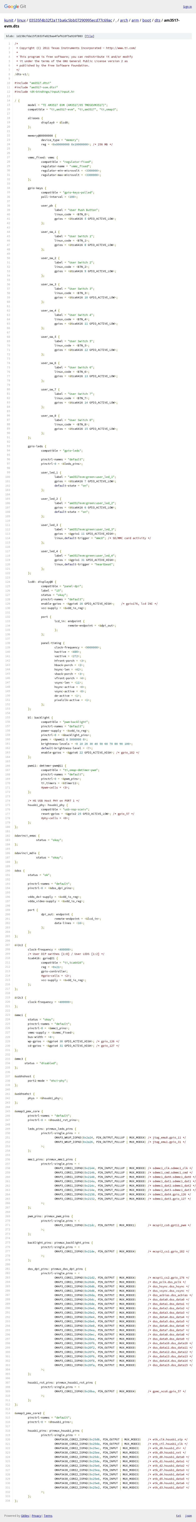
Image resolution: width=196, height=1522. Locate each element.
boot (146, 20)
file (89, 36)
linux (21, 20)
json (188, 1515)
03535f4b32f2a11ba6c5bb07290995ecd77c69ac (70, 20)
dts (157, 20)
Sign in (187, 7)
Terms (48, 1516)
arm (135, 20)
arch (124, 20)
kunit (9, 20)
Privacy (36, 1516)
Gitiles (25, 1516)
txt (178, 1515)
